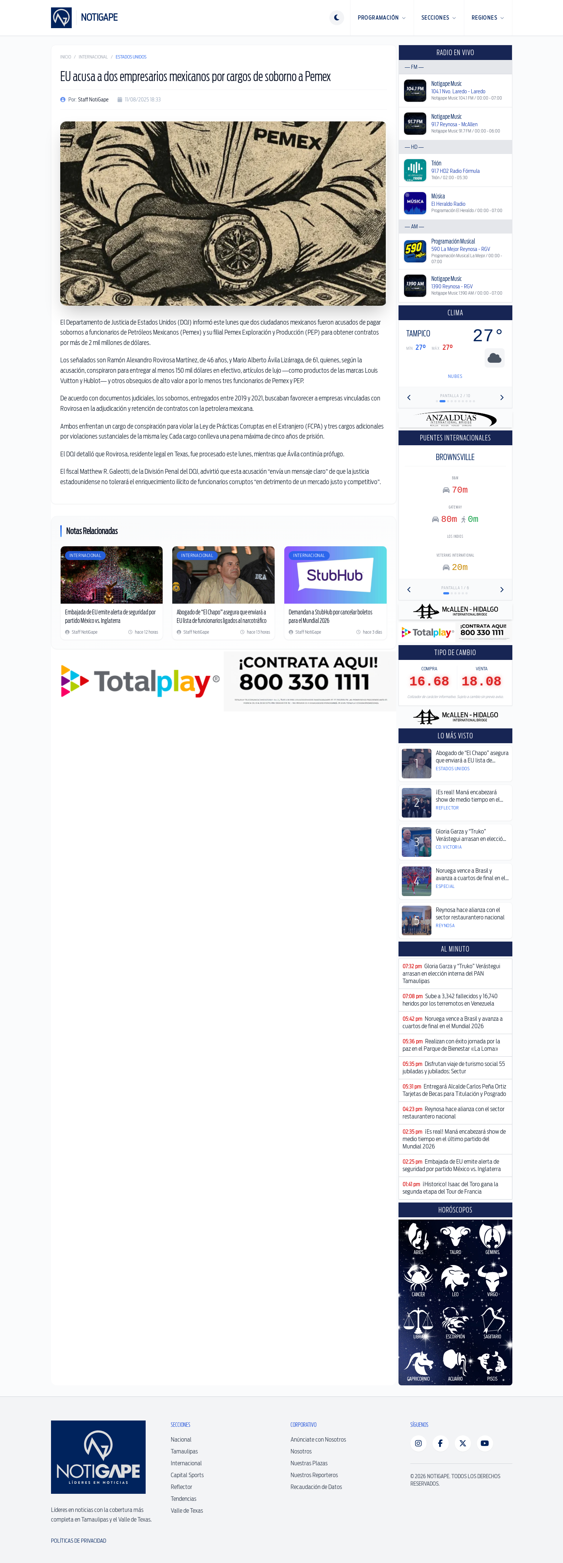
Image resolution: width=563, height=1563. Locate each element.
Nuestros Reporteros (314, 1475)
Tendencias (183, 1498)
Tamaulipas (184, 1451)
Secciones (439, 18)
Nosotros (301, 1451)
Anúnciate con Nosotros (318, 1439)
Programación (382, 18)
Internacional (93, 57)
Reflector (181, 1486)
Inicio (65, 57)
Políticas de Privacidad (78, 1541)
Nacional (181, 1439)
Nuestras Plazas (309, 1463)
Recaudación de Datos (316, 1486)
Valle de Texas (187, 1510)
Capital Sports (187, 1475)
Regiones (488, 18)
